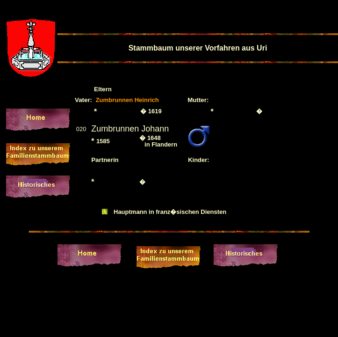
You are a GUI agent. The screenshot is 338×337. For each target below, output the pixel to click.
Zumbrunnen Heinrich (127, 99)
